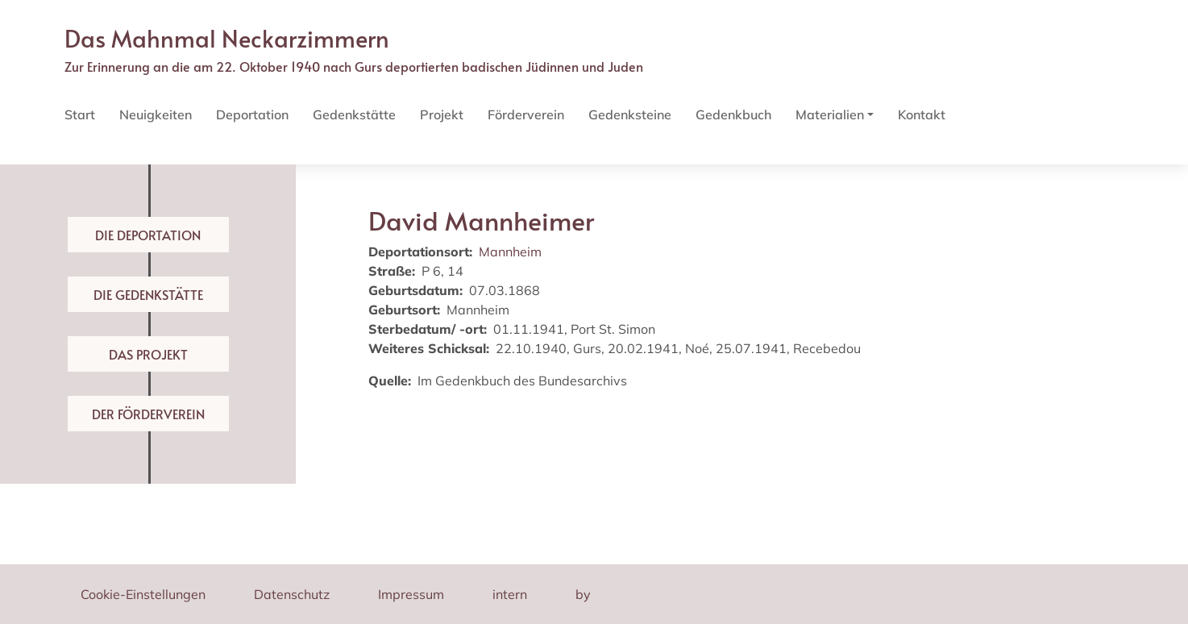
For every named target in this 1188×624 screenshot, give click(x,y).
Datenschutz (292, 594)
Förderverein (526, 114)
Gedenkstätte (354, 114)
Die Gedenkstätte (148, 294)
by (583, 594)
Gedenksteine (629, 114)
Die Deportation (148, 234)
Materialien (829, 114)
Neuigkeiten (155, 114)
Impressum (411, 594)
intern (509, 594)
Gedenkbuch (733, 114)
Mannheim (510, 251)
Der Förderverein (148, 413)
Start (79, 114)
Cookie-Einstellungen (143, 594)
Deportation (252, 114)
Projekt (441, 114)
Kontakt (921, 114)
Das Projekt (148, 354)
